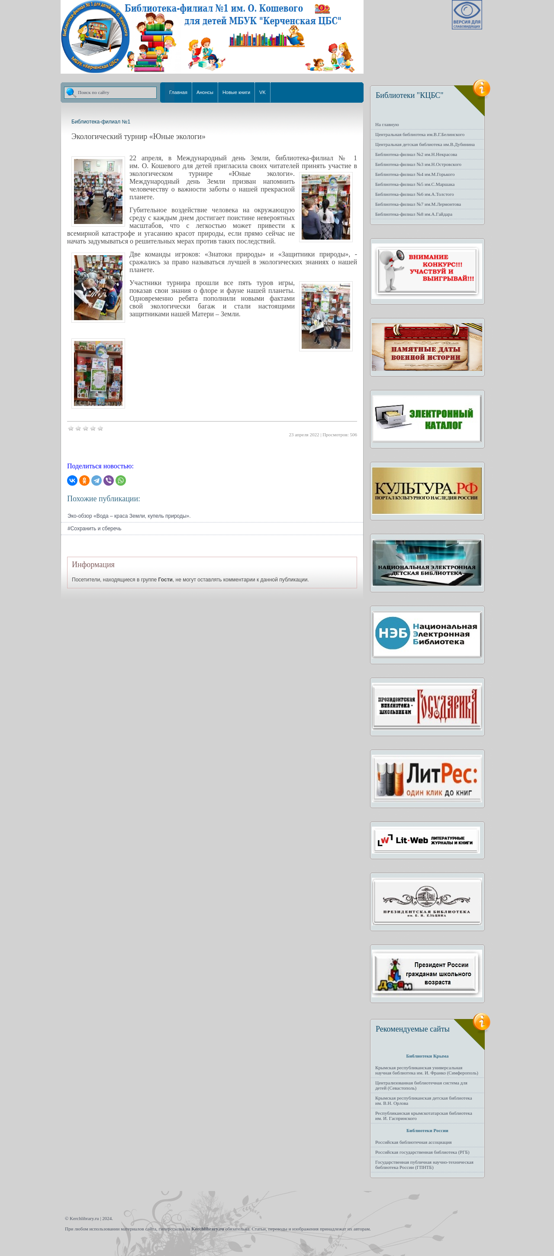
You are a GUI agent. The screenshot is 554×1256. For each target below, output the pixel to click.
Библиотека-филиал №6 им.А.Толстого (414, 194)
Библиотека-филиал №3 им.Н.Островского (418, 164)
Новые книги (236, 92)
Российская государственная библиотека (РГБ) (422, 1152)
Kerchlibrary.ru (207, 1228)
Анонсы (204, 92)
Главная (178, 92)
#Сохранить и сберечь (95, 529)
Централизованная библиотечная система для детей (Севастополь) (421, 1085)
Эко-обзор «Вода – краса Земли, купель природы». (129, 516)
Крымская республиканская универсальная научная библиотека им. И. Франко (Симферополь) (426, 1070)
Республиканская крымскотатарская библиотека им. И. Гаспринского (423, 1115)
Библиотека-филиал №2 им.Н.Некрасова (416, 154)
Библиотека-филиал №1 (100, 122)
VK (262, 92)
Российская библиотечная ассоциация (413, 1142)
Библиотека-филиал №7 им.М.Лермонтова (418, 204)
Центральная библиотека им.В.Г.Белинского (419, 134)
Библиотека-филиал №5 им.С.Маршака (414, 184)
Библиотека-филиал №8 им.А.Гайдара (413, 214)
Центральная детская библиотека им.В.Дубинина (425, 144)
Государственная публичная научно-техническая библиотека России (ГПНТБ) (424, 1164)
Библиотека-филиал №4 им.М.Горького (415, 174)
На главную (387, 124)
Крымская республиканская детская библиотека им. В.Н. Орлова (423, 1100)
